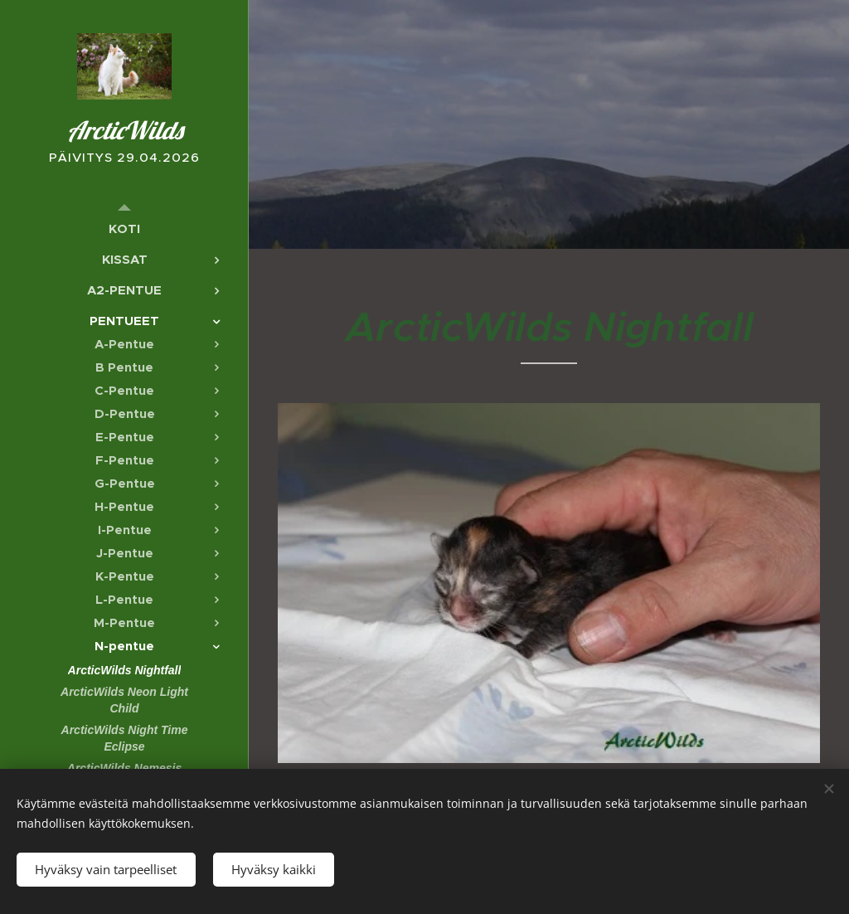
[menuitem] (124, 228)
